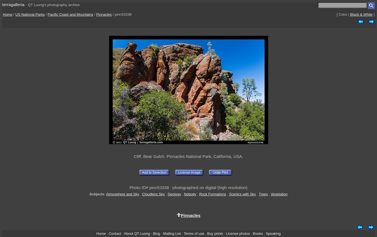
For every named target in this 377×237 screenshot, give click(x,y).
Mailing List (172, 233)
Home (7, 14)
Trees (263, 194)
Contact (115, 233)
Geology (174, 194)
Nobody (190, 194)
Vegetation (279, 194)
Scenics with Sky (242, 194)
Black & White (361, 14)
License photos (238, 233)
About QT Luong (137, 233)
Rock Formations (212, 194)
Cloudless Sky (153, 194)
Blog (156, 233)
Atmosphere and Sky (122, 194)
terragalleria (13, 4)
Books (258, 233)
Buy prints (215, 233)
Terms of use (194, 233)
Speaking (273, 233)
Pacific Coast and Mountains (70, 14)
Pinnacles (104, 14)
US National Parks (30, 14)
